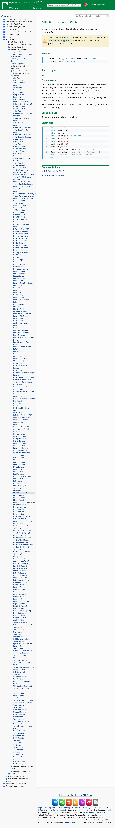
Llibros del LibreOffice (75, 795)
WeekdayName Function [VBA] (22, 727)
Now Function (18, 514)
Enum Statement (19, 276)
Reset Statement (19, 594)
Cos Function (18, 179)
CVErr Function (19, 210)
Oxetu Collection (19, 167)
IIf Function (17, 405)
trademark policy (70, 822)
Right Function (19, 603)
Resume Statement (20, 596)
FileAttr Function (19, 309)
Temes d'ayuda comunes (15, 786)
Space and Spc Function (22, 641)
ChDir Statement (19, 149)
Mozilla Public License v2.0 (94, 812)
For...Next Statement (21, 330)
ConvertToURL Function (22, 177)
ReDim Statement (20, 585)
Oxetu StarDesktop (20, 653)
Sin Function (18, 636)
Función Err (17, 292)
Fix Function (18, 328)
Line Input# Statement (22, 476)
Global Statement (20, 387)
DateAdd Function (20, 215)
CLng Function (19, 163)
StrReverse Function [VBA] (23, 667)
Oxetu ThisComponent (22, 681)
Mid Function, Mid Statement (20, 487)
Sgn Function (18, 632)
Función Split (18, 646)
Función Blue (18, 97)
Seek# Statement (20, 622)
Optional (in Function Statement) (21, 553)
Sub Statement (19, 672)
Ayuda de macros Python (18, 776)
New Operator (18, 509)
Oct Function (18, 523)
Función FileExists (20, 316)
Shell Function (18, 634)
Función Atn (18, 90)
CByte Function (19, 109)
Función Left (18, 469)
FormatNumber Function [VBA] (22, 343)
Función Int (17, 424)
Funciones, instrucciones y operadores (22, 67)
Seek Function (18, 620)
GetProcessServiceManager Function (24, 373)
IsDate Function (19, 436)
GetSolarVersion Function (23, 380)
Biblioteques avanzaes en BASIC (22, 767)
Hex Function (18, 401)
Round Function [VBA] (22, 610)
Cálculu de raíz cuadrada (22, 651)
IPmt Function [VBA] (21, 427)
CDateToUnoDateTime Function (22, 119)
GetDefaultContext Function (20, 366)
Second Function (19, 618)
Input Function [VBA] (21, 417)
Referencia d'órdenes (19, 49)
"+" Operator (18, 747)
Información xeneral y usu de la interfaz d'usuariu (20, 45)
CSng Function (19, 200)
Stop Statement (19, 658)
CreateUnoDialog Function (23, 184)
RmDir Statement (20, 606)
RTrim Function (19, 615)
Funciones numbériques (22, 521)
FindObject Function (21, 321)
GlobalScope (18, 92)
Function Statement (21, 358)
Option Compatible (20, 170)
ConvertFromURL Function (23, 175)
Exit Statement (19, 304)
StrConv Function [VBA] (22, 662)
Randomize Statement (21, 582)
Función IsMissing (20, 443)
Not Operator (18, 512)
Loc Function (18, 479)
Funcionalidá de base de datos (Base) (20, 32)
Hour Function (18, 403)
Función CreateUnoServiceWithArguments (24, 192)
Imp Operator (18, 410)
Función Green (19, 396)
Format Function (19, 335)
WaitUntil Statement (21, 721)
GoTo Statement (19, 394)
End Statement (19, 273)
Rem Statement (19, 589)
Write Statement (19, 735)
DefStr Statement (20, 255)
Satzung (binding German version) (52, 810)
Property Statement (21, 568)
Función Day (18, 226)
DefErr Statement (20, 243)
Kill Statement (18, 457)
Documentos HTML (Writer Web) (19, 22)
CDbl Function (18, 144)
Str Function (18, 665)
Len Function (18, 471)
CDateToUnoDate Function (23, 134)
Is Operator (17, 431)
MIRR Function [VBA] (21, 493)
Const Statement (20, 172)
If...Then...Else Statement (23, 408)
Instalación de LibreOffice (16, 783)
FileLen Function (19, 318)
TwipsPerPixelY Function (23, 702)
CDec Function (19, 146)
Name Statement (19, 507)
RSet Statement (19, 613)
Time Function (18, 693)
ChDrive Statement (20, 151)
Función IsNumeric (20, 448)
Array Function (19, 83)
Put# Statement (19, 573)
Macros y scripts (12, 39)
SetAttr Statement (20, 627)
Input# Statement (20, 422)
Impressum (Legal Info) (47, 807)
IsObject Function (20, 450)
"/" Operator (18, 750)
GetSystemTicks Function (23, 382)
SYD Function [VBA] (21, 676)
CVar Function (18, 207)
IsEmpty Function (20, 438)
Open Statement (19, 535)
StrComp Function (20, 660)
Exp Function (18, 306)
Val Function (18, 717)
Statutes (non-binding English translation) (89, 807)
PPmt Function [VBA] (21, 563)
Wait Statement (19, 719)
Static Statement (19, 655)
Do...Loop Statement (21, 269)
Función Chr (18, 156)
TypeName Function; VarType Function (21, 708)
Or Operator (18, 556)
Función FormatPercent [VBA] (22, 348)
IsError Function (19, 441)
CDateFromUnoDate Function (21, 131)
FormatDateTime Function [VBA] (23, 338)
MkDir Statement (20, 495)
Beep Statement (19, 94)
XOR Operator (18, 738)
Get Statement (19, 384)
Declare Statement (20, 231)
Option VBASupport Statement (21, 548)
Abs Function (18, 78)
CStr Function (18, 203)
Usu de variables (19, 761)
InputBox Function (20, 420)
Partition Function (20, 559)
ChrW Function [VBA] (21, 158)
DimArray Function (20, 262)
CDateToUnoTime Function (23, 127)
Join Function (18, 455)
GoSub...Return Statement (23, 391)
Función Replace (19, 592)
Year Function (18, 740)
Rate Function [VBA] (21, 580)
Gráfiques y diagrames (14, 37)
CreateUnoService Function (24, 189)
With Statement (19, 733)
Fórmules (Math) (12, 34)
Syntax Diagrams (17, 63)
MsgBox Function (20, 504)
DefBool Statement (20, 233)
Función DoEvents (20, 271)
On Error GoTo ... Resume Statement (23, 527)
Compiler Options (17, 52)
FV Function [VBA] (20, 361)
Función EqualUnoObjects (23, 283)
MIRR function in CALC (53, 170)
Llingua (35, 8)
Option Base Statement (22, 537)
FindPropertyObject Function (21, 324)
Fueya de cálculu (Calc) (15, 24)
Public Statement (20, 570)
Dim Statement (19, 264)
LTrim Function (19, 467)
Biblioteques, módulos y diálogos (20, 60)
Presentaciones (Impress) (15, 27)
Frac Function (18, 351)
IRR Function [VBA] (21, 429)
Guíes (13, 773)
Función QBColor (20, 578)
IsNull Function (19, 446)
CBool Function (19, 106)
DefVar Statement (20, 257)
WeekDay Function (20, 724)
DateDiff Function (20, 217)
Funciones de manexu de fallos (22, 300)
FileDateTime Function (22, 314)
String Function (19, 669)
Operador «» (18, 752)
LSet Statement (19, 464)
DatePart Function (20, 219)
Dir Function (18, 266)
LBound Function (20, 460)
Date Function (18, 212)
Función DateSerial (20, 222)
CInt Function (18, 160)
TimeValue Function (21, 691)
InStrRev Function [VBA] (23, 415)
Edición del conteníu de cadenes (22, 758)
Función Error (18, 297)
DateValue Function (21, 224)
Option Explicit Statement (23, 545)
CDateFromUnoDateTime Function (23, 114)
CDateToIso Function (21, 139)
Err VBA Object (19, 295)
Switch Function (19, 674)
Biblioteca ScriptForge (22, 771)
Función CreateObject (21, 182)
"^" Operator (18, 754)
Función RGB (18, 599)
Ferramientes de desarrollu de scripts (18, 779)
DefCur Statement (20, 236)
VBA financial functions (53, 174)
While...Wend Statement (22, 731)
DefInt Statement (20, 245)
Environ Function (19, 278)
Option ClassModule (21, 540)
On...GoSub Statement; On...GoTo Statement (22, 531)
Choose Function (19, 153)
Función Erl (17, 290)
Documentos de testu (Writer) (17, 19)
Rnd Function (18, 608)
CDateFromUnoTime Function (21, 124)
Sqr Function (18, 648)
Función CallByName (21, 101)
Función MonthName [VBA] (24, 502)
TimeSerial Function (21, 688)
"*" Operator (18, 745)
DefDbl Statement (20, 240)
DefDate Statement (21, 238)
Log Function (18, 483)
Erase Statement (19, 288)
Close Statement (19, 165)
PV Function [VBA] (20, 575)
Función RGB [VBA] (21, 601)
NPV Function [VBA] (21, 519)
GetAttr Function (20, 363)
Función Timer (18, 695)
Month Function (19, 500)
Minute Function (19, 490)
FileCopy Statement (21, 311)
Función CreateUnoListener (24, 186)
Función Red (18, 587)
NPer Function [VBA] (21, 516)
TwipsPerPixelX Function (23, 700)
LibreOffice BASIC (15, 42)
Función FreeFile (19, 354)
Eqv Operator (18, 285)
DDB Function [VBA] (21, 229)
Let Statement (18, 474)
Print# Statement (20, 566)
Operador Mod (19, 497)
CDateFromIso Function (22, 137)
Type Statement (19, 705)
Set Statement (18, 629)
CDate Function (19, 142)
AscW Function (19, 87)
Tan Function (18, 679)
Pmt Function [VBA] (21, 561)
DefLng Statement (20, 248)
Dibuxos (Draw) (12, 29)
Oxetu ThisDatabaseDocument (22, 685)
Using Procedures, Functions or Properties (22, 55)
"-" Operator (18, 742)
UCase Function (19, 714)
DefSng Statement (20, 252)
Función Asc (18, 85)
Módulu (13, 8)
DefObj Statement (20, 250)
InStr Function (18, 413)
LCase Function (19, 462)
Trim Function (18, 698)
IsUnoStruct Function (21, 453)
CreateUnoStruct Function (23, 196)
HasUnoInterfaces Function (24, 398)
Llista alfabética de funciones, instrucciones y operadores (21, 73)
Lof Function (18, 481)
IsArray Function (19, 434)
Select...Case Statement (22, 104)
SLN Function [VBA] (21, 639)
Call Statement (19, 99)
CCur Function (19, 111)
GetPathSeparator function (23, 377)
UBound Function (20, 712)
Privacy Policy (64, 807)
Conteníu (6, 16)
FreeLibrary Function (21, 356)
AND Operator (19, 80)
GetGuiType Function (21, 370)
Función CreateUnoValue (23, 198)
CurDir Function (19, 205)
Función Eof (18, 281)
